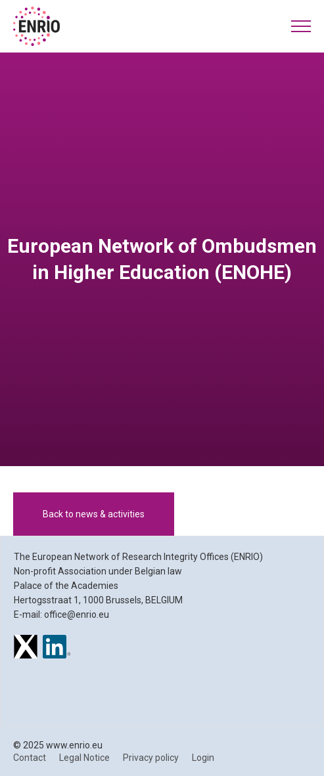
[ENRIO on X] (25, 648)
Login (203, 757)
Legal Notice (84, 757)
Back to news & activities (94, 514)
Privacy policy (151, 757)
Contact (29, 757)
